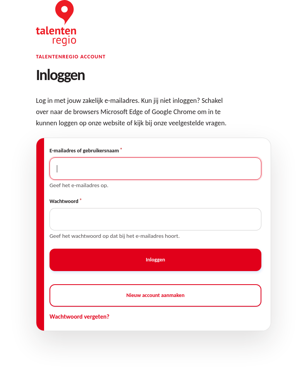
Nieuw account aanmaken (155, 295)
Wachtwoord (63, 201)
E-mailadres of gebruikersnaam (84, 150)
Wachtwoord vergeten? (79, 316)
